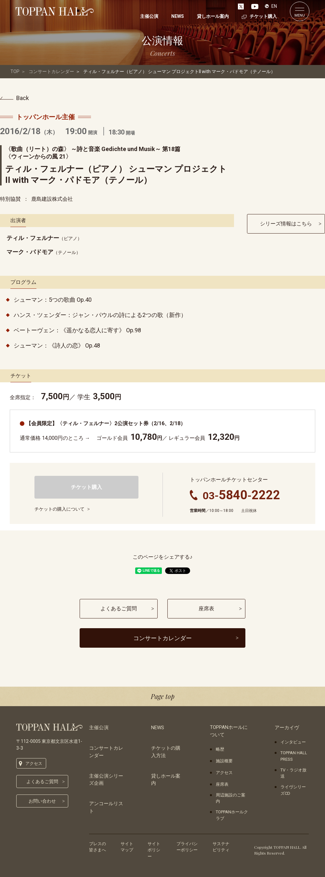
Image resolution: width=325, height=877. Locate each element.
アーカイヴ (287, 728)
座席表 (222, 784)
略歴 (220, 749)
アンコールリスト (106, 807)
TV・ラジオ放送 (293, 773)
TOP (15, 71)
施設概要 (224, 760)
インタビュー (293, 742)
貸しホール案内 (165, 779)
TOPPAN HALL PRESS (293, 756)
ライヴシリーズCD (293, 790)
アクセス (33, 763)
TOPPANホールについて (229, 731)
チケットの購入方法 (165, 751)
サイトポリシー (154, 850)
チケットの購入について (59, 509)
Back (22, 98)
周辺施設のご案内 (230, 798)
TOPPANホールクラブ (232, 815)
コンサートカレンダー (51, 71)
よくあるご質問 (42, 781)
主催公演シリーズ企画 (106, 779)
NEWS (157, 728)
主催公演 (99, 728)
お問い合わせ (42, 801)
